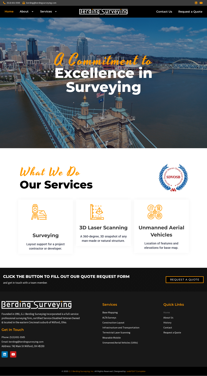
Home (9, 11)
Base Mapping (110, 312)
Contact (167, 328)
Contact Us (164, 11)
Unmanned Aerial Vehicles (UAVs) (121, 343)
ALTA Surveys (109, 317)
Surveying (45, 235)
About (27, 11)
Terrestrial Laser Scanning (116, 333)
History (167, 322)
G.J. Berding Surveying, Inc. (81, 371)
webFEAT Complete (136, 371)
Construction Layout (113, 322)
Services (48, 11)
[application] (29, 11)
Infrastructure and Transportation (121, 328)
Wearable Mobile (111, 338)
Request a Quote (190, 11)
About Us (168, 317)
